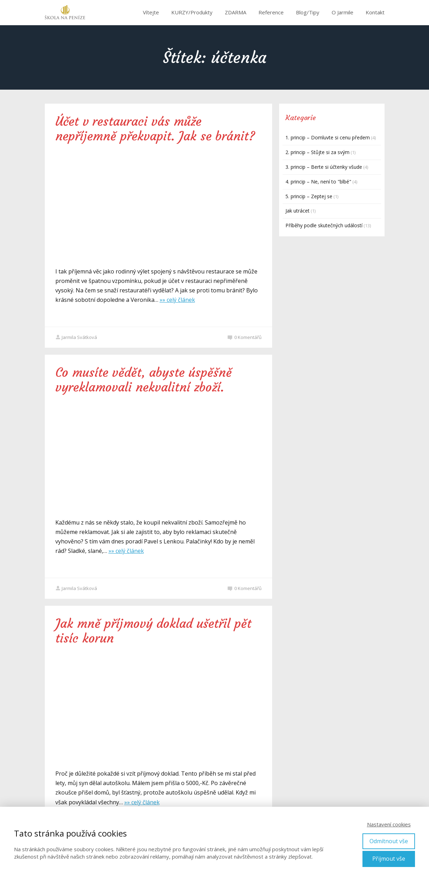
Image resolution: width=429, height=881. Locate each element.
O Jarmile (342, 12)
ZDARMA (235, 12)
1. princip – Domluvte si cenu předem (327, 137)
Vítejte (151, 12)
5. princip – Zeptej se (308, 196)
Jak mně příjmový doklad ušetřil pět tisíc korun (153, 631)
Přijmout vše (388, 858)
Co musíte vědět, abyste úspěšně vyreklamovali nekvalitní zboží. (143, 380)
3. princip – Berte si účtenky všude (323, 167)
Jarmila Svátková (76, 337)
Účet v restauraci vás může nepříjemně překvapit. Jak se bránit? (155, 129)
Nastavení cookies (389, 824)
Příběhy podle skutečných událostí (323, 225)
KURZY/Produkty (192, 12)
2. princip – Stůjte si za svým (317, 152)
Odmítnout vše (388, 841)
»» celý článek (177, 300)
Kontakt (375, 12)
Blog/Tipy (307, 12)
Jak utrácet (297, 210)
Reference (271, 12)
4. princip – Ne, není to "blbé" (318, 181)
